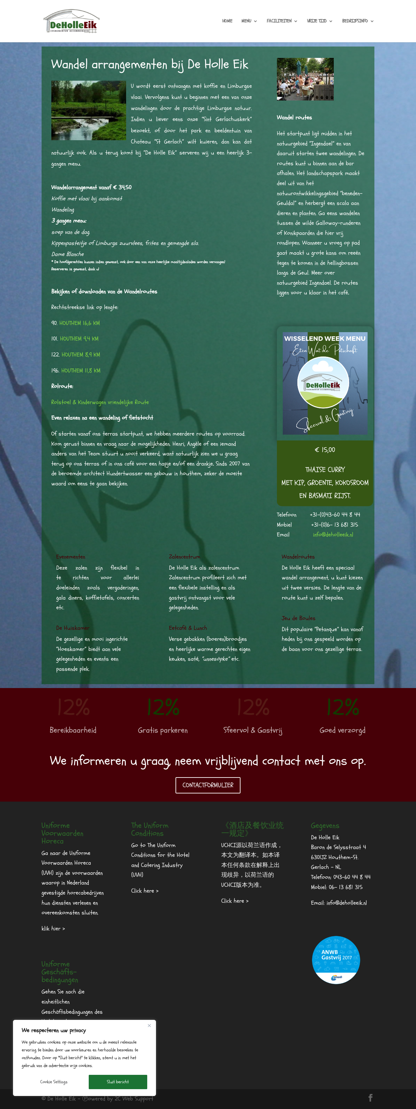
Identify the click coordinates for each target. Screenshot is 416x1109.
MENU (246, 21)
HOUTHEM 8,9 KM (81, 355)
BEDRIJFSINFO (355, 21)
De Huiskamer (72, 628)
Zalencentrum (184, 557)
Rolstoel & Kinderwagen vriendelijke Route (100, 402)
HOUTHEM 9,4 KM (79, 339)
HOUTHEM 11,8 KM (80, 371)
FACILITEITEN (279, 21)
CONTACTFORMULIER (208, 785)
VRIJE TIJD (317, 21)
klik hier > (53, 929)
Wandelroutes (298, 557)
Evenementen (70, 557)
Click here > (145, 891)
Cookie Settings (54, 1082)
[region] (84, 1058)
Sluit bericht (118, 1082)
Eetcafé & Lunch (188, 628)
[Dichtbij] (149, 1025)
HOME (227, 21)
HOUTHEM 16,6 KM (79, 323)
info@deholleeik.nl (333, 535)
